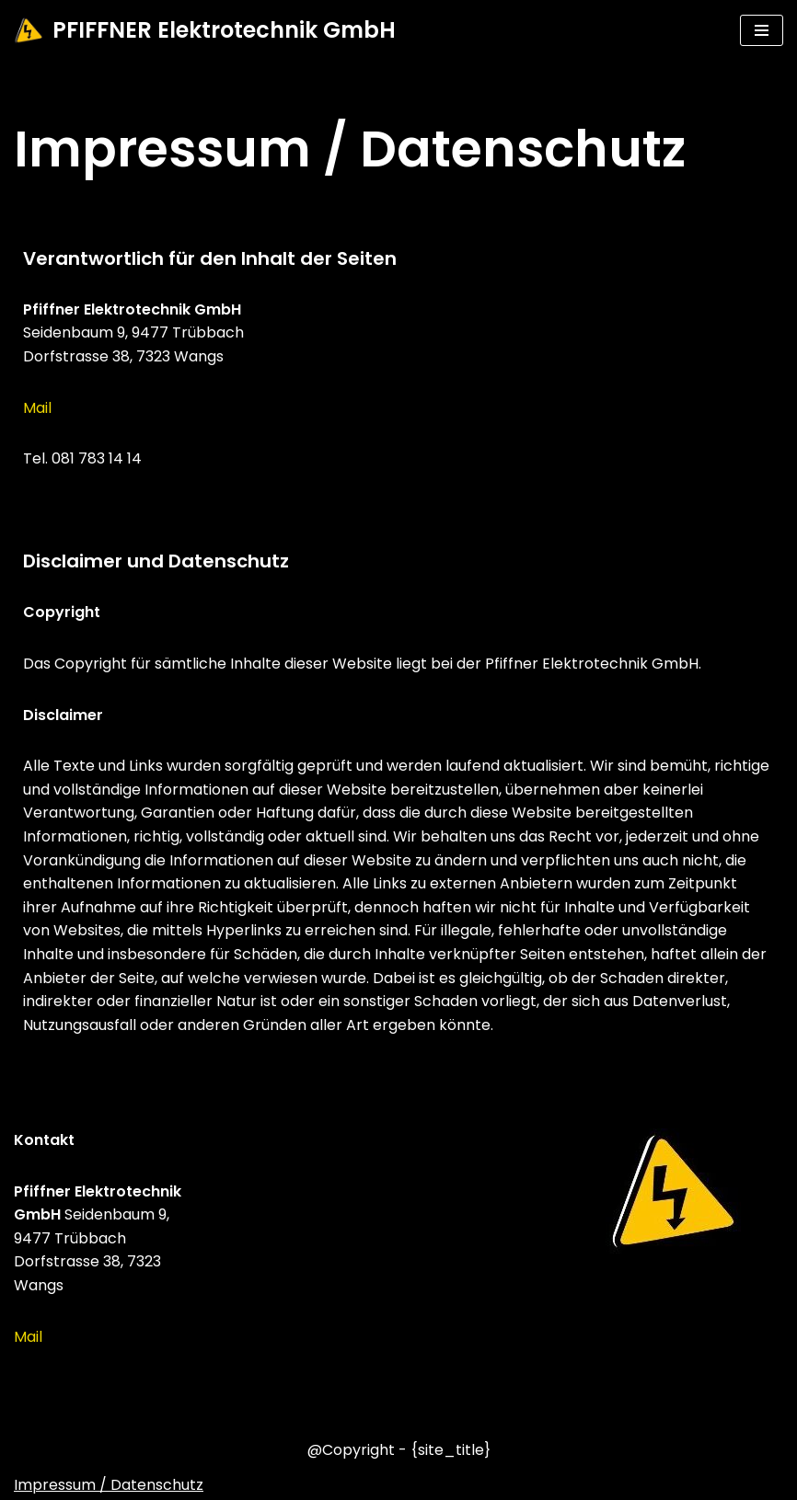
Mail (37, 407)
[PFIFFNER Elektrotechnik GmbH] (205, 30)
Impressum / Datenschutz (108, 1484)
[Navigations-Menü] (761, 30)
